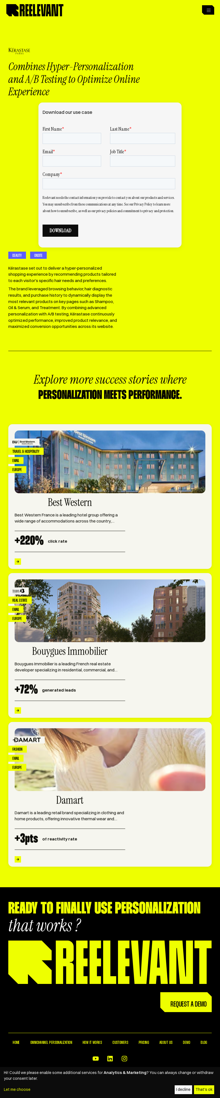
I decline (183, 1089)
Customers (120, 1043)
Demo (186, 1043)
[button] (208, 9)
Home (16, 1043)
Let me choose (17, 1089)
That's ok (204, 1089)
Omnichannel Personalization (51, 1043)
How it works (92, 1043)
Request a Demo (189, 1004)
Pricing (144, 1043)
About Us (166, 1043)
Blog (204, 1043)
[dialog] (110, 1082)
